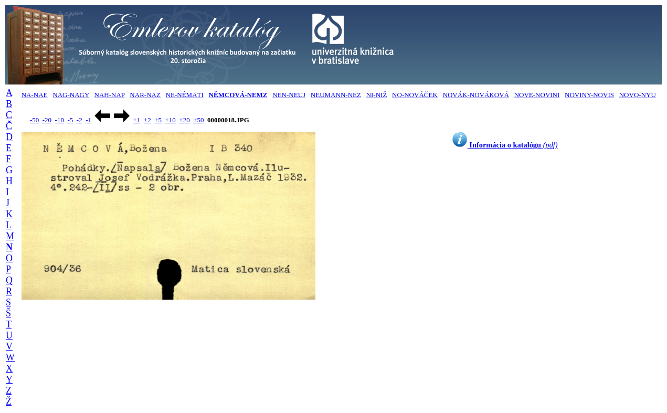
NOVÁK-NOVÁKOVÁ (476, 95)
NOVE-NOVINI (537, 95)
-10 (59, 120)
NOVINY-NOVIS (589, 95)
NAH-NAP (109, 95)
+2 (147, 120)
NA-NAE (35, 95)
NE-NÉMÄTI (185, 95)
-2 (79, 120)
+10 (170, 120)
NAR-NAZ (145, 95)
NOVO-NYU (637, 95)
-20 (47, 120)
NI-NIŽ (376, 95)
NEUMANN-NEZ (336, 95)
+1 (136, 120)
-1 (88, 120)
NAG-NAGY (70, 95)
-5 (70, 120)
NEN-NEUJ (288, 95)
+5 (158, 120)
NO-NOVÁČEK (415, 95)
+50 (198, 120)
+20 (184, 120)
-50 (34, 120)
